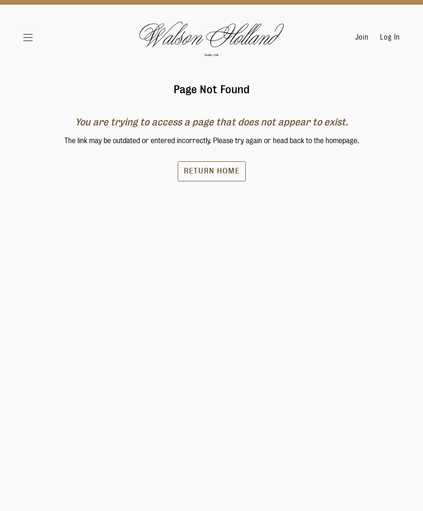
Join (361, 37)
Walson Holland (211, 42)
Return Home (212, 193)
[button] (39, 37)
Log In (390, 37)
